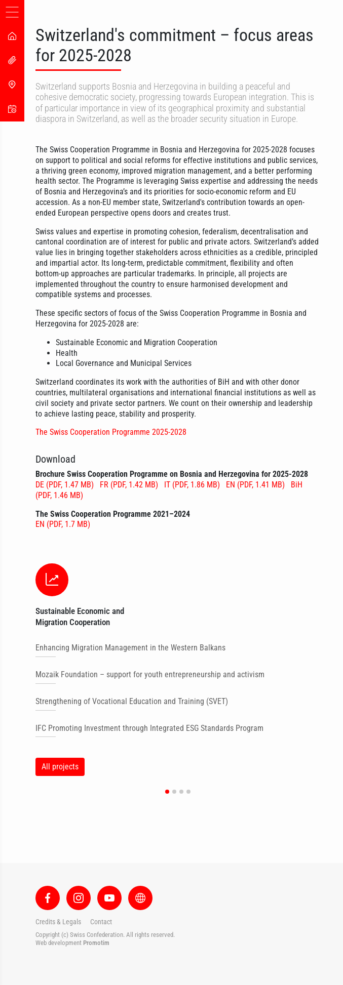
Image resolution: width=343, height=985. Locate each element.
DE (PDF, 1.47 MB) (65, 484)
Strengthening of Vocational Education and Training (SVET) (131, 701)
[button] (167, 792)
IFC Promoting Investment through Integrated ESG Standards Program (149, 728)
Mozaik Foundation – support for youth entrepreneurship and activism (149, 674)
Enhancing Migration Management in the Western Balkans (130, 647)
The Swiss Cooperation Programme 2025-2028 (110, 432)
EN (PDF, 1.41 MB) (256, 484)
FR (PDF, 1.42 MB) (130, 484)
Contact (101, 922)
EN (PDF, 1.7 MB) (62, 524)
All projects (60, 766)
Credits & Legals (58, 922)
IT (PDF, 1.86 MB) (193, 484)
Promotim (96, 943)
